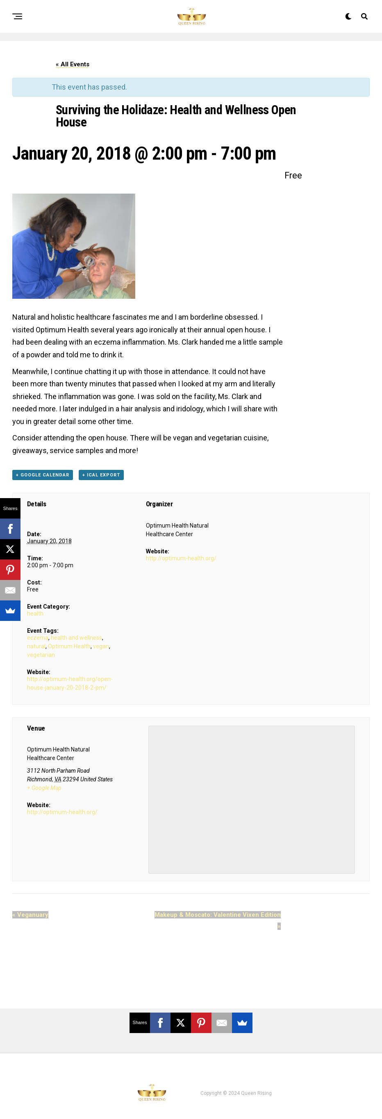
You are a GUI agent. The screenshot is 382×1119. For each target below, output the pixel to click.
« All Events (72, 64)
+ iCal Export (101, 475)
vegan (101, 646)
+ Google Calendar (42, 475)
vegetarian (41, 655)
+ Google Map (44, 788)
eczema (37, 637)
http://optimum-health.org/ (181, 558)
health (35, 613)
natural (36, 646)
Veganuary (30, 914)
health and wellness (76, 637)
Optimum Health (69, 646)
